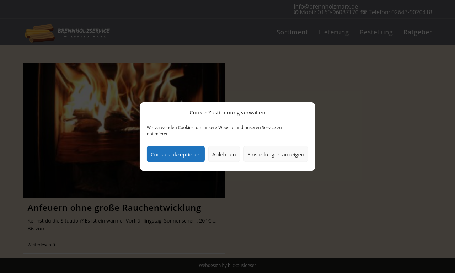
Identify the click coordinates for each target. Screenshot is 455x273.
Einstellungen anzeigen (275, 153)
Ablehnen (224, 153)
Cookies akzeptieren (176, 153)
